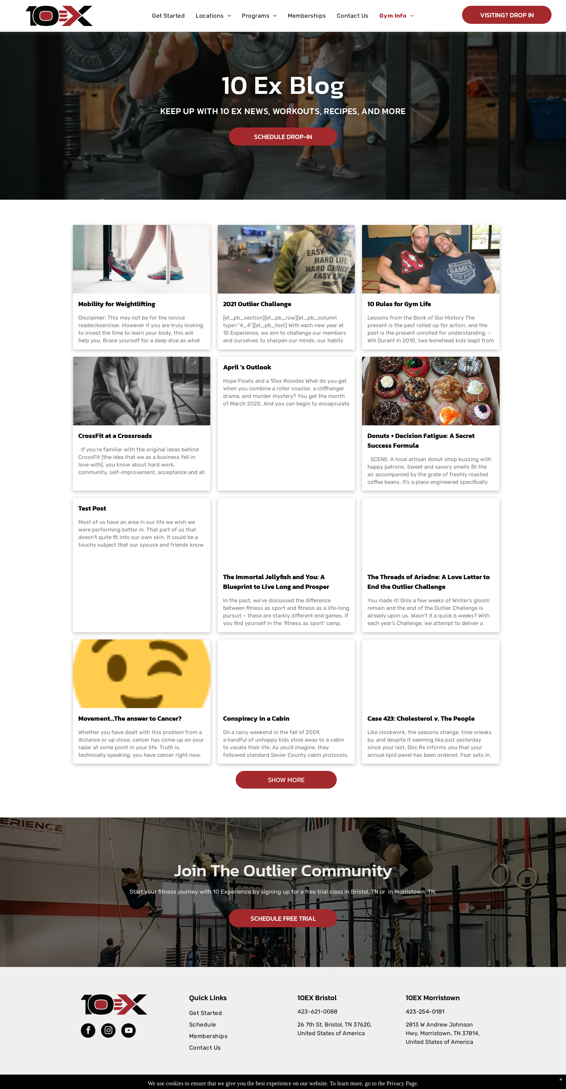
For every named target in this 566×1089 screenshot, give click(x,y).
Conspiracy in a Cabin (256, 718)
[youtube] (128, 1031)
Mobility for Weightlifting (116, 304)
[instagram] (108, 1031)
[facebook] (88, 1031)
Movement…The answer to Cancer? (130, 718)
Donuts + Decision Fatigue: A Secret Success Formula (421, 440)
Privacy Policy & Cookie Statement (258, 1082)
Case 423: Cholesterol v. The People (421, 718)
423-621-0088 (317, 1011)
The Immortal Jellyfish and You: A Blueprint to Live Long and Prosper (276, 581)
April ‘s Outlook (247, 367)
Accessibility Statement (318, 1082)
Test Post (92, 508)
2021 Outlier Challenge (257, 304)
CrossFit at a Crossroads (115, 436)
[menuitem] (168, 16)
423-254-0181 (425, 1011)
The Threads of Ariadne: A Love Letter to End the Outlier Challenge (428, 581)
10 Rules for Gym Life (399, 304)
